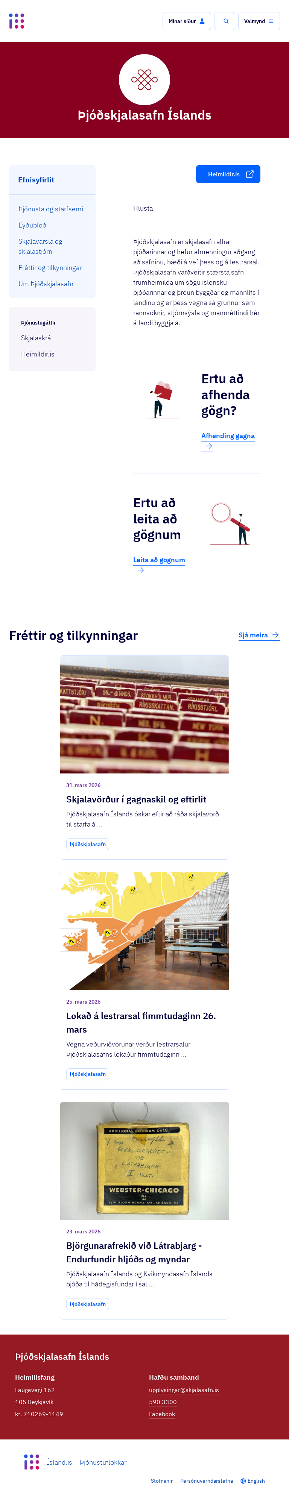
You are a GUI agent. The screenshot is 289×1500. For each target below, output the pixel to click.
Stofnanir (162, 1480)
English (256, 1480)
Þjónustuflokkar (103, 1462)
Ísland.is (59, 1462)
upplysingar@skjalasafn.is (184, 1390)
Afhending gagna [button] (228, 441)
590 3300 (163, 1402)
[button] (187, 21)
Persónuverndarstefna (206, 1480)
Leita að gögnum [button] (159, 565)
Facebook (162, 1414)
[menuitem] (52, 209)
